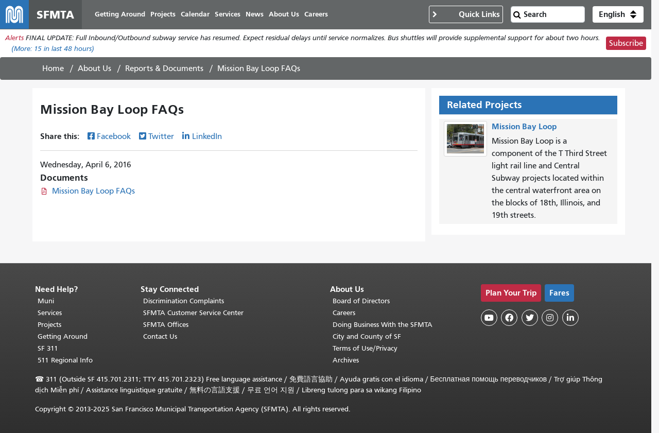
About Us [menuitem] (284, 14)
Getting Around (63, 336)
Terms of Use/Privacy (365, 348)
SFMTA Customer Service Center (193, 312)
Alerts (14, 37)
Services (50, 312)
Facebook (114, 136)
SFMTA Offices (165, 324)
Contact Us (160, 336)
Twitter (161, 136)
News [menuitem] (255, 14)
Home (53, 68)
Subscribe (626, 43)
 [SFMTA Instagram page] (549, 318)
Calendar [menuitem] (195, 14)
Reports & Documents (164, 68)
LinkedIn (207, 136)
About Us (94, 68)
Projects (49, 324)
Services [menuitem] (227, 14)
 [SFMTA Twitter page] (530, 318)
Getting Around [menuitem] (120, 14)
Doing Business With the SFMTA (382, 324)
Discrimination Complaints (183, 301)
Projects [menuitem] (163, 14)
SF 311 (48, 348)
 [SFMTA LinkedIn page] (570, 318)
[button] (618, 14)
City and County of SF (367, 336)
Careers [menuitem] (316, 14)
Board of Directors (361, 301)
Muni (46, 301)
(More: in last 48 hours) (52, 48)
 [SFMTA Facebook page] (509, 318)
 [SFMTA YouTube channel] (489, 318)
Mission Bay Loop (524, 126)
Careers (344, 312)
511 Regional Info (65, 360)
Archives (346, 360)
